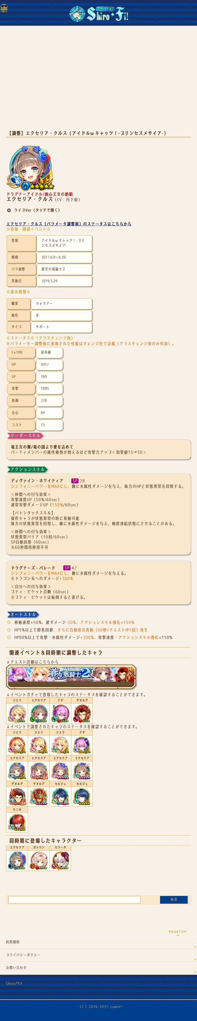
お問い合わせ (16, 968)
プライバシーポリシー (23, 955)
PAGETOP (178, 931)
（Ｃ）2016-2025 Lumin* (100, 1007)
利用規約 (13, 942)
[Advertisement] (98, 80)
